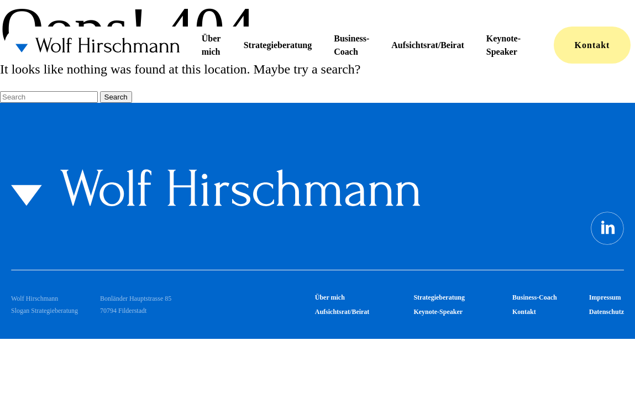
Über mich (211, 45)
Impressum (605, 297)
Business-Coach (351, 45)
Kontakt (592, 45)
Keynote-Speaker (503, 45)
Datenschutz (606, 312)
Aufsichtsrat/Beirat (427, 45)
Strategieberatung (278, 45)
